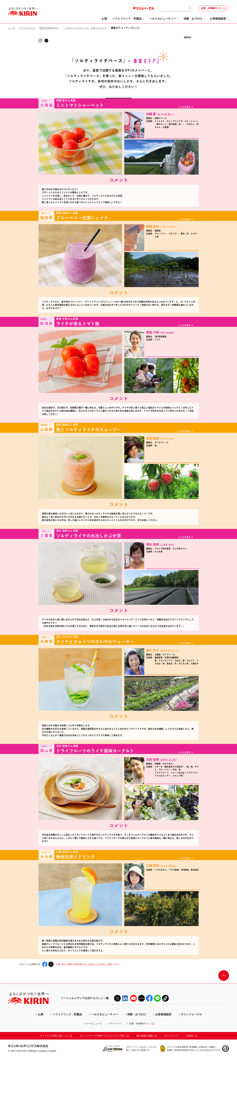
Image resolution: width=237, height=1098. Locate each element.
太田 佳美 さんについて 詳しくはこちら (172, 822)
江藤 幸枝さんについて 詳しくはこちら (172, 931)
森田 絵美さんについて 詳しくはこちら (172, 491)
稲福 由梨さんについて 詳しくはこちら (172, 272)
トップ (11, 28)
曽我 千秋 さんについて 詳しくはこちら (172, 381)
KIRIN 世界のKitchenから (118, 48)
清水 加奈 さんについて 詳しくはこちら (172, 600)
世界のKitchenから (49, 28)
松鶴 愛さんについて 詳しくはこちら (172, 156)
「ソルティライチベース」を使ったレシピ (85, 28)
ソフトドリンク (27, 28)
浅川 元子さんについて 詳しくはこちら (172, 709)
